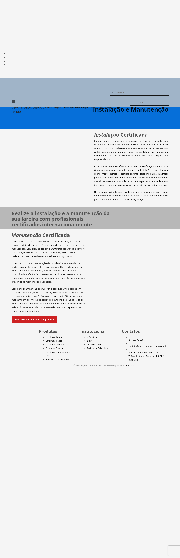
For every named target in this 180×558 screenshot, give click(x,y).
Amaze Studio (126, 365)
